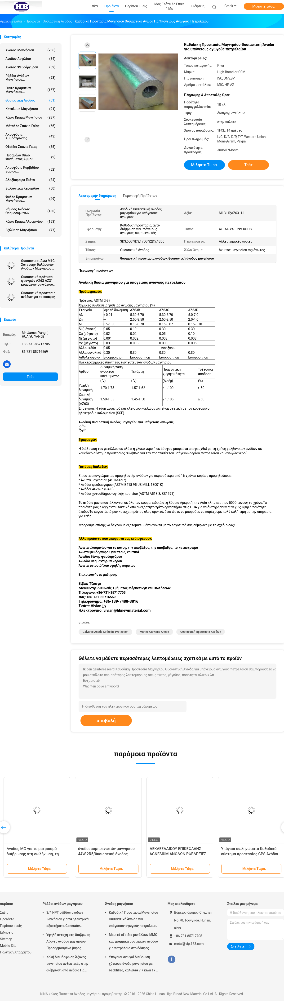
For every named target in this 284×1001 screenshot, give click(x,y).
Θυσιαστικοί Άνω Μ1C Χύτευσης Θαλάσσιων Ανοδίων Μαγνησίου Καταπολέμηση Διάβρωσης (38, 264)
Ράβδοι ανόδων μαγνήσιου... (30, 77)
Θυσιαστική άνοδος (30, 100)
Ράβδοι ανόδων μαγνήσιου (63, 904)
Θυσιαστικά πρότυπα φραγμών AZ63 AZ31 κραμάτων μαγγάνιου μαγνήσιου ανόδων (37, 280)
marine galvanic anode (154, 631)
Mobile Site (8, 946)
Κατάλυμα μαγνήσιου (30, 108)
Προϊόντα (7, 919)
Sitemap (6, 939)
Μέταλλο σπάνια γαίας (30, 126)
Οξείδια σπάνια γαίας (30, 146)
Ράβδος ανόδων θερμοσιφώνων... (30, 211)
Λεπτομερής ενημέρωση (97, 196)
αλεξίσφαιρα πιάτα (30, 179)
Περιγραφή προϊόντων (140, 196)
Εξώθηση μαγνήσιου (30, 230)
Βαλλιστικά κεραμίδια (30, 188)
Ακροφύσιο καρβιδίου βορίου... (30, 169)
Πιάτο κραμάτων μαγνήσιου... (30, 90)
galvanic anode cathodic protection (105, 631)
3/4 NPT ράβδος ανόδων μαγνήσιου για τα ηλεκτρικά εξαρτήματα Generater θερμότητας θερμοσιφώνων (67, 920)
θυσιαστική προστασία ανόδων (200, 631)
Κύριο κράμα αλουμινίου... (30, 221)
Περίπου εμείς (11, 926)
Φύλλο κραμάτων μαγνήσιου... (30, 199)
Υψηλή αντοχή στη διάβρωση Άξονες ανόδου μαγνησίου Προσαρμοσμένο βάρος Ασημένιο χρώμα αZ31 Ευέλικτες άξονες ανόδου (68, 942)
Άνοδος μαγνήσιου (30, 50)
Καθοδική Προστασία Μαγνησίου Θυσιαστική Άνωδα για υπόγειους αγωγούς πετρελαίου (133, 919)
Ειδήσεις (6, 932)
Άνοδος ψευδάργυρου (30, 67)
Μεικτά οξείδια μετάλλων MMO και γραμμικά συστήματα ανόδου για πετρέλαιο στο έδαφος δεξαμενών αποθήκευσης (133, 942)
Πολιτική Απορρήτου (15, 952)
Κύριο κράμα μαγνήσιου (30, 117)
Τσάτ (30, 377)
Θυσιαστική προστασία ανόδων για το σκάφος (38, 295)
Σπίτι (4, 912)
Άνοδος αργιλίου (30, 58)
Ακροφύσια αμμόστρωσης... (30, 136)
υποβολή (106, 720)
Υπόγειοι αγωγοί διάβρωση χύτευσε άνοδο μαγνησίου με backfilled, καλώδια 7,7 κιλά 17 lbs (132, 964)
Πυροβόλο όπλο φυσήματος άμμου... (30, 157)
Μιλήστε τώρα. (263, 6)
